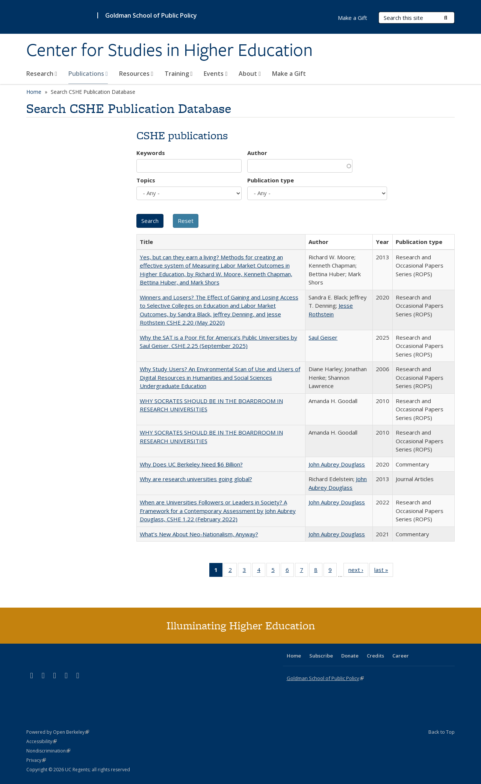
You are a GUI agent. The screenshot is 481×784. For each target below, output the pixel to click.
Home (33, 91)
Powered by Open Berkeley (57, 732)
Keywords (150, 152)
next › (358, 571)
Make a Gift (289, 73)
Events (215, 73)
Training (179, 73)
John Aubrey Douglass (337, 464)
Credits (375, 655)
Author (257, 152)
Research (41, 73)
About (250, 73)
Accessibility (41, 741)
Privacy (36, 760)
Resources (136, 73)
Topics (145, 180)
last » (383, 571)
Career (400, 655)
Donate (349, 655)
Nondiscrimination (48, 751)
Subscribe (321, 655)
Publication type (270, 180)
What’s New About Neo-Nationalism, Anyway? (199, 534)
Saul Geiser (323, 337)
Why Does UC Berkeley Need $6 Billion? (191, 464)
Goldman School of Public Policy (151, 15)
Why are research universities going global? (196, 479)
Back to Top (441, 731)
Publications (88, 73)
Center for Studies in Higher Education (169, 50)
